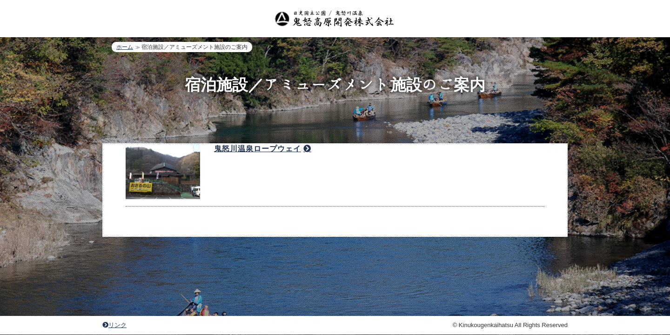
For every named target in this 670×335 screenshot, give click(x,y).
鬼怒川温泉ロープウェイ (257, 165)
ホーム (124, 47)
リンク (114, 314)
